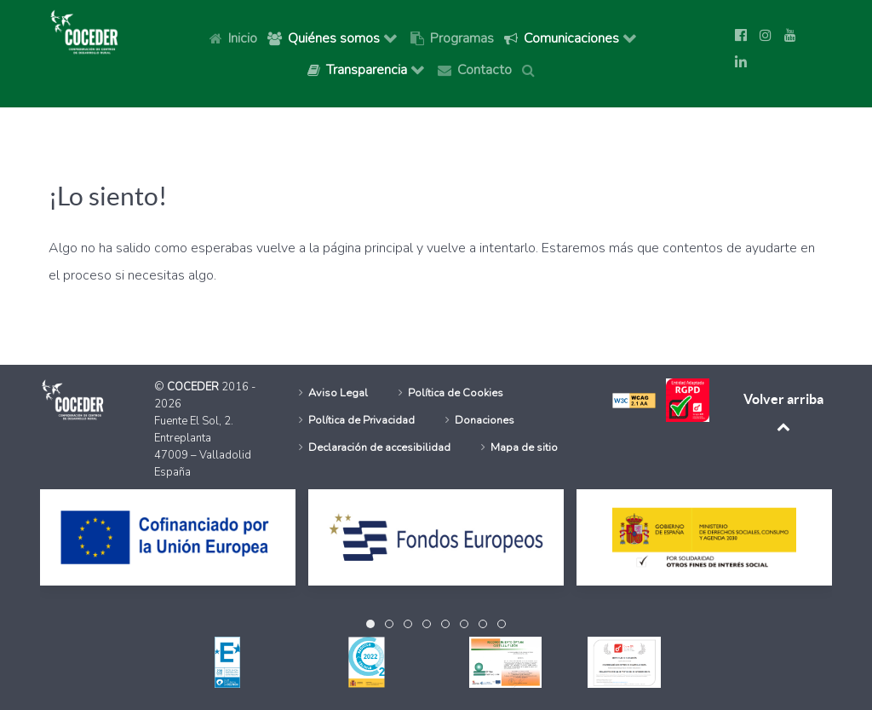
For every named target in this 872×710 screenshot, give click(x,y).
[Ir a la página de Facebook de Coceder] (741, 35)
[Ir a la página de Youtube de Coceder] (790, 35)
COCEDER (194, 387)
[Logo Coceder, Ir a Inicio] (84, 30)
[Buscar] (531, 69)
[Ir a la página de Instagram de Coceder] (766, 35)
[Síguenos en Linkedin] (741, 63)
